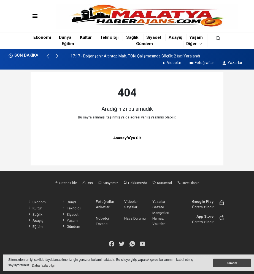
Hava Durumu (135, 218)
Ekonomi (42, 37)
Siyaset (153, 37)
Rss (87, 183)
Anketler (102, 207)
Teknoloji (109, 37)
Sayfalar (130, 207)
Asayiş (175, 37)
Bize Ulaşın (188, 183)
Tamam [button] (232, 263)
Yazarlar (232, 62)
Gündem (144, 43)
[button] (50, 58)
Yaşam (196, 37)
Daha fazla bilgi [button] (43, 265)
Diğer (191, 43)
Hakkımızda (135, 183)
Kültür (86, 37)
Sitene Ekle (66, 183)
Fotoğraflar (201, 62)
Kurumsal (162, 183)
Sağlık (132, 37)
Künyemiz (108, 183)
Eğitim (68, 43)
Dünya (65, 37)
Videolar (171, 62)
